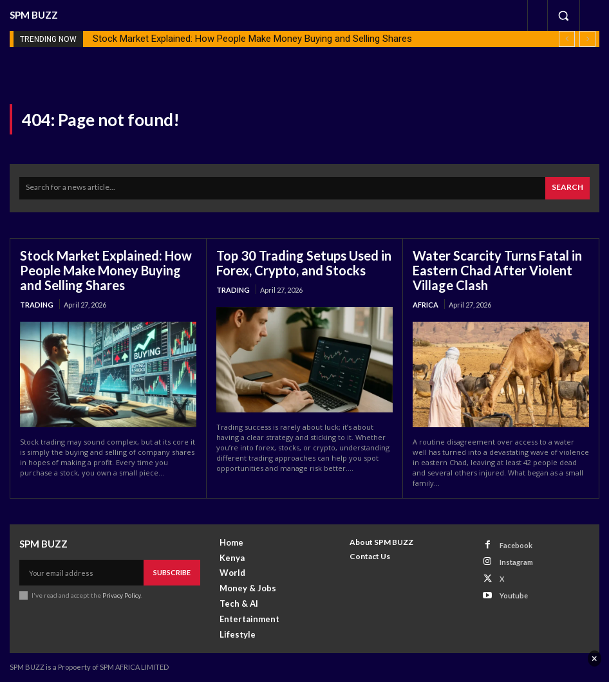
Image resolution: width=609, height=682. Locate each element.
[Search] (567, 188)
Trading (36, 304)
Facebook (516, 545)
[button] (563, 15)
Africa (425, 304)
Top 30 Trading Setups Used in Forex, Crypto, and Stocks (303, 263)
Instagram (516, 562)
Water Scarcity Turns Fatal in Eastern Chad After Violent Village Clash (497, 270)
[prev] (567, 39)
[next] (587, 39)
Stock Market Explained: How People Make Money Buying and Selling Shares (252, 38)
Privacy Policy (121, 595)
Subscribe (172, 572)
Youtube (514, 595)
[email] (81, 572)
